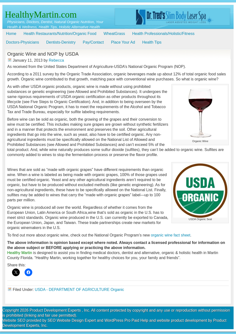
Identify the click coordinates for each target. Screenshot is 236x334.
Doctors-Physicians (22, 42)
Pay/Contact (93, 42)
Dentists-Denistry (61, 42)
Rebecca (56, 60)
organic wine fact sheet (170, 235)
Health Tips (152, 42)
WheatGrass (114, 34)
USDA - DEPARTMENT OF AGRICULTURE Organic (79, 290)
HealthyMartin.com (41, 14)
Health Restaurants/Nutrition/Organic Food (60, 34)
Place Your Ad (123, 42)
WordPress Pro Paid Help (126, 320)
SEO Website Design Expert (71, 320)
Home (11, 34)
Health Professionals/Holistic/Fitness (163, 34)
